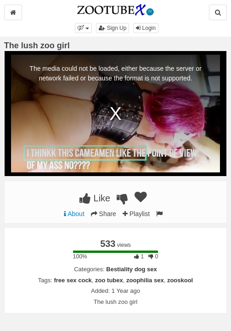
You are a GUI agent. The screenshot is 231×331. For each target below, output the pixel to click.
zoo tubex (109, 280)
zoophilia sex (145, 280)
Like (94, 198)
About (74, 213)
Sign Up (112, 28)
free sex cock (72, 280)
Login (146, 28)
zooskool (180, 280)
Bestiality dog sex (131, 269)
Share (103, 213)
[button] (83, 28)
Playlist (136, 213)
